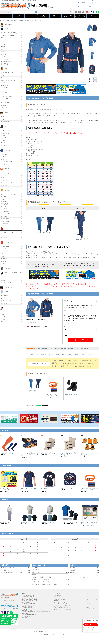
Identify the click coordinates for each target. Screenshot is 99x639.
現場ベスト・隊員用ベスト (8, 80)
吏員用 (3, 119)
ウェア (4, 20)
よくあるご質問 (68, 16)
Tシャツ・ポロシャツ (6, 37)
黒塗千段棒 (4, 261)
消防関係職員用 (5, 121)
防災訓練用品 (4, 295)
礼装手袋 (3, 105)
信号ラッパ (4, 253)
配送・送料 (56, 16)
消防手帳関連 (4, 85)
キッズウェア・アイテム (7, 59)
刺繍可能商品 (92, 354)
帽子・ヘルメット (9, 150)
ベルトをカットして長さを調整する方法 (63, 603)
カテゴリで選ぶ (18, 16)
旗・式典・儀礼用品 (10, 242)
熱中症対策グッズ (6, 300)
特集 (31, 16)
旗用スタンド (4, 263)
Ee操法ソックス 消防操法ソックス (9, 453)
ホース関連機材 (5, 216)
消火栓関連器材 (5, 211)
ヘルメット (4, 154)
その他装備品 (4, 87)
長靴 (2, 130)
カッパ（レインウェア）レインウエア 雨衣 (11, 41)
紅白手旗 (3, 248)
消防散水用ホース (6, 209)
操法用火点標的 (5, 218)
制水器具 (3, 196)
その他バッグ (4, 237)
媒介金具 (3, 206)
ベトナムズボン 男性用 (80, 238)
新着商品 (56, 600)
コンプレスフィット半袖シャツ (69, 522)
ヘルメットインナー (6, 161)
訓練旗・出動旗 (5, 246)
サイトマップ (95, 0)
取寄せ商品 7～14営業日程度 (80, 354)
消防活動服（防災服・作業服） (15, 20)
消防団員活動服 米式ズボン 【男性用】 (34, 385)
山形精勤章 (4, 258)
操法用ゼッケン (5, 75)
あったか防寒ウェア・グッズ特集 (29, 599)
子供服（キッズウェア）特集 (28, 603)
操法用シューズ (5, 133)
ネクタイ (3, 56)
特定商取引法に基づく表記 (91, 599)
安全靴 (3, 143)
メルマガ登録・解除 (90, 608)
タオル (3, 278)
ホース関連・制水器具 (27, 607)
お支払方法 (43, 16)
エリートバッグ (56, 631)
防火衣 (3, 46)
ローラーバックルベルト (7, 173)
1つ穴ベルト (4, 180)
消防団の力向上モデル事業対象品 (29, 614)
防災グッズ (8, 291)
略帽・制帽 (4, 159)
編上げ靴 (3, 135)
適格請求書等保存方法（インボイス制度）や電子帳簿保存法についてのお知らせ (57, 348)
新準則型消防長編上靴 (71, 387)
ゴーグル (3, 82)
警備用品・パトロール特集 (28, 605)
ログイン (94, 2)
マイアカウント (89, 601)
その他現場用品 (5, 223)
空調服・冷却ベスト (6, 44)
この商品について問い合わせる (39, 363)
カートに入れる (84, 339)
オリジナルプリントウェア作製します (62, 602)
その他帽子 (4, 164)
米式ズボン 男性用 (44, 232)
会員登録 (83, 2)
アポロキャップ (5, 156)
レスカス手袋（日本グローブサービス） (10, 99)
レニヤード (4, 251)
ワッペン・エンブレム (7, 283)
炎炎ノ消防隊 (8, 24)
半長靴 (3, 140)
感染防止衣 (4, 49)
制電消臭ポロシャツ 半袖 (27, 522)
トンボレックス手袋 (6, 96)
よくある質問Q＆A (58, 596)
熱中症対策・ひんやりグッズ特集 (29, 600)
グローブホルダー (6, 107)
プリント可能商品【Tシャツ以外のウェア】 (38, 354)
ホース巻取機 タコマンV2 (8, 194)
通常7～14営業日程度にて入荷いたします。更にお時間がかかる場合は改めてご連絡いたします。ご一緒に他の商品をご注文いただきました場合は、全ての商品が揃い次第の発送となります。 (80, 318)
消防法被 (41, 631)
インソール (4, 145)
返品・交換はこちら (84, 577)
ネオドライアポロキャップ (68, 488)
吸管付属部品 (4, 204)
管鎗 (2, 199)
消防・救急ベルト (9, 169)
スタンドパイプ (5, 213)
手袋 (6, 92)
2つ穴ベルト (4, 178)
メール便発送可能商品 (27, 616)
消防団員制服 (4, 64)
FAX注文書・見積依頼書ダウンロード (62, 599)
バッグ (6, 228)
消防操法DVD (8, 268)
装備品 (6, 68)
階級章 (6, 112)
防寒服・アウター (6, 61)
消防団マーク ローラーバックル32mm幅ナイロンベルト (53, 388)
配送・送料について (90, 596)
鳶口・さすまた (5, 221)
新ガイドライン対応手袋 (27, 610)
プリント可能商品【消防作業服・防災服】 (60, 354)
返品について (89, 597)
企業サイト (35, 631)
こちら (41, 266)
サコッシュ (4, 319)
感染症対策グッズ (6, 303)
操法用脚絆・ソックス (7, 72)
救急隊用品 (24, 609)
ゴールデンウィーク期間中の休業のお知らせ (64, 609)
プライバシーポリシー (90, 600)
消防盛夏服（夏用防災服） (8, 35)
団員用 (3, 116)
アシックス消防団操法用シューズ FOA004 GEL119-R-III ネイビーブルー (29, 454)
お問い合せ (93, 16)
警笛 (2, 77)
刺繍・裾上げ (8, 287)
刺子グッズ (4, 280)
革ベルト (3, 175)
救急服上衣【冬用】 (5, 522)
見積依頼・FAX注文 (80, 16)
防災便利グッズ (5, 298)
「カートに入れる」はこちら (91, 624)
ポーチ (3, 317)
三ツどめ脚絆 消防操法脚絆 (48, 453)
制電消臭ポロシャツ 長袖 (47, 522)
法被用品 (3, 54)
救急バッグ (4, 235)
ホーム (6, 16)
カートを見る (89, 6)
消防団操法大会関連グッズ (28, 596)
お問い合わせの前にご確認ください (62, 607)
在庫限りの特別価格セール (28, 595)
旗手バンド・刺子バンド (7, 182)
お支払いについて (90, 594)
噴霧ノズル (4, 201)
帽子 (2, 321)
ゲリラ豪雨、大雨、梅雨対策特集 (29, 598)
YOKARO (7, 308)
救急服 (3, 51)
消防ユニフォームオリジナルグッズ (13, 273)
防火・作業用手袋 (6, 103)
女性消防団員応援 (26, 602)
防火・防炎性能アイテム (27, 606)
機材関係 (7, 190)
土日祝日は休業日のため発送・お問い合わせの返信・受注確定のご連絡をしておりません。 (80, 306)
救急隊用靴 (4, 138)
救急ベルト (4, 185)
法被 (2, 314)
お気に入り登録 (90, 627)
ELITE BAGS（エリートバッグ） (9, 232)
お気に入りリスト (58, 595)
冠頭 (2, 256)
